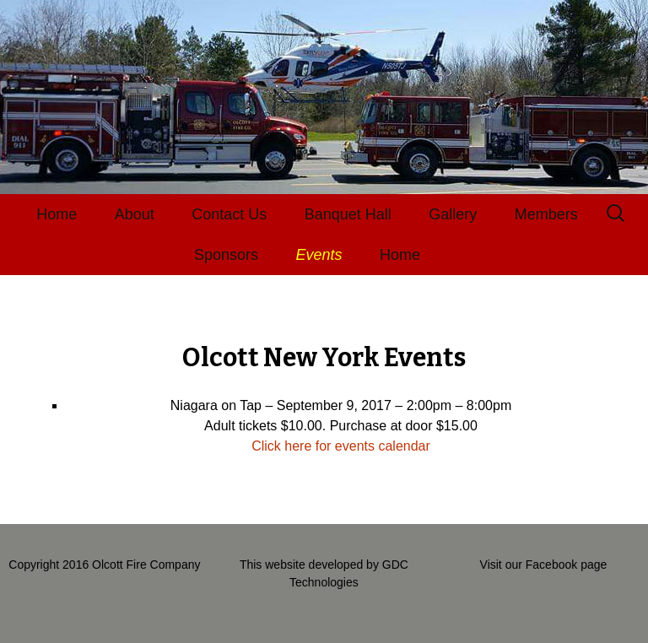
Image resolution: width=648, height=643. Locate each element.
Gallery (453, 214)
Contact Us (229, 214)
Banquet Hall (348, 214)
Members (546, 214)
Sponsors (226, 254)
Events (319, 254)
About (134, 214)
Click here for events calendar (340, 446)
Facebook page (567, 564)
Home (56, 214)
